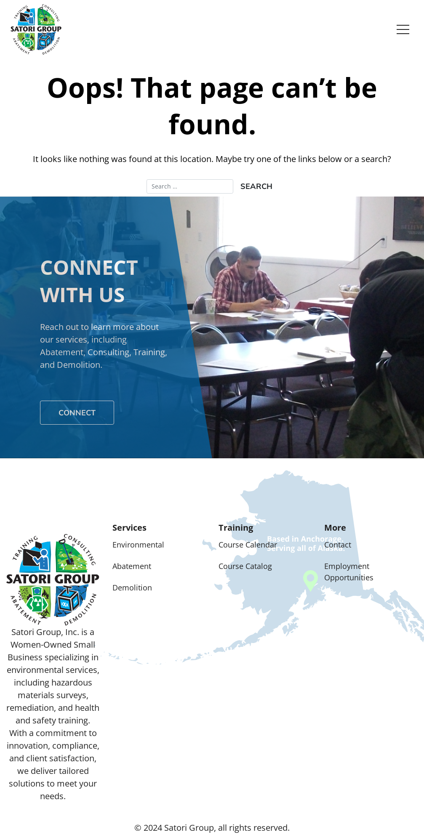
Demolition (132, 587)
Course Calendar (248, 545)
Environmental (138, 545)
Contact (337, 545)
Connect (77, 412)
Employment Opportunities (348, 571)
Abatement (131, 566)
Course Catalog (245, 566)
